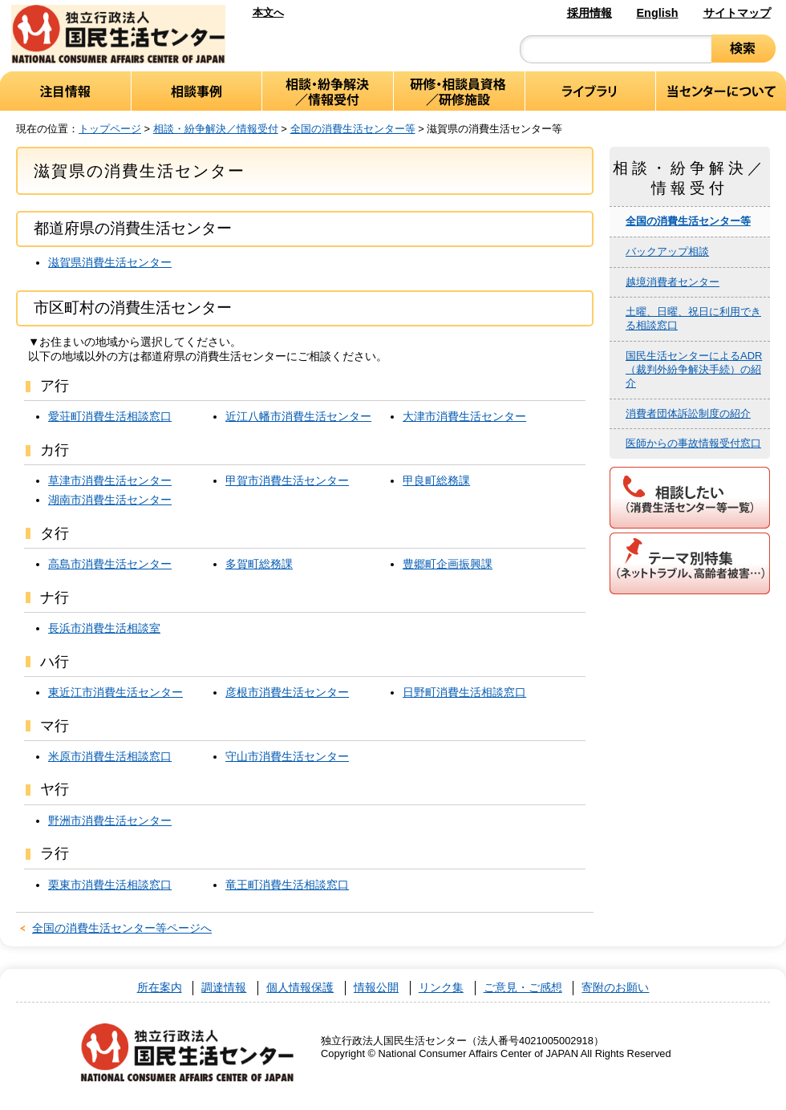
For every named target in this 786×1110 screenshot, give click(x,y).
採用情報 (589, 12)
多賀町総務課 (259, 563)
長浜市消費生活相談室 (104, 628)
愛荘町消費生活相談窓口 (110, 416)
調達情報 (223, 988)
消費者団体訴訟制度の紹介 (688, 413)
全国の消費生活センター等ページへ (122, 928)
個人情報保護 (300, 988)
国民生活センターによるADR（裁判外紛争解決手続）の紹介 (694, 369)
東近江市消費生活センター (115, 692)
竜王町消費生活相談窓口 (287, 884)
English (658, 12)
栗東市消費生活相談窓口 (110, 884)
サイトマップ (737, 12)
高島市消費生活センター (110, 563)
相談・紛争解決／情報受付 (215, 129)
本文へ (268, 12)
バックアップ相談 (667, 251)
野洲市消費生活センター (110, 820)
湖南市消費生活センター (110, 499)
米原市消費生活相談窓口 (110, 756)
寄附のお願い (615, 988)
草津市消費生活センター (110, 480)
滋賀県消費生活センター (110, 262)
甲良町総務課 (436, 480)
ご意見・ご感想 (523, 988)
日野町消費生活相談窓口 (464, 692)
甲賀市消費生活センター (287, 480)
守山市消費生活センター (287, 756)
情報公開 (376, 988)
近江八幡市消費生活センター (298, 416)
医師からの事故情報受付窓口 (693, 443)
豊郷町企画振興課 (447, 563)
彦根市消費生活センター (287, 692)
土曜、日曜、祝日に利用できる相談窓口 (693, 318)
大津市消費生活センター (464, 416)
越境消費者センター (672, 282)
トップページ (110, 129)
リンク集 (441, 988)
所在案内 (159, 988)
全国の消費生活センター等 (352, 129)
